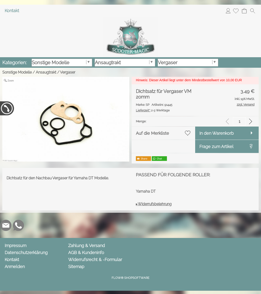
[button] (253, 11)
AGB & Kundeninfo (86, 252)
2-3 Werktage (153, 110)
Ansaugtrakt (46, 72)
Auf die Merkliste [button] (152, 133)
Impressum (15, 245)
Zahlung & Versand (86, 245)
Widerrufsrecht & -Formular (95, 259)
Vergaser (67, 72)
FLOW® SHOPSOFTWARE (130, 278)
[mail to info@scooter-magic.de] (6, 225)
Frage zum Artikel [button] (216, 146)
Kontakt (12, 10)
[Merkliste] (236, 11)
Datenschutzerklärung (26, 252)
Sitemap (76, 266)
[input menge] (239, 121)
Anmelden (228, 10)
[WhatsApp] (18, 225)
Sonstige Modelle (17, 72)
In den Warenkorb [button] (216, 133)
